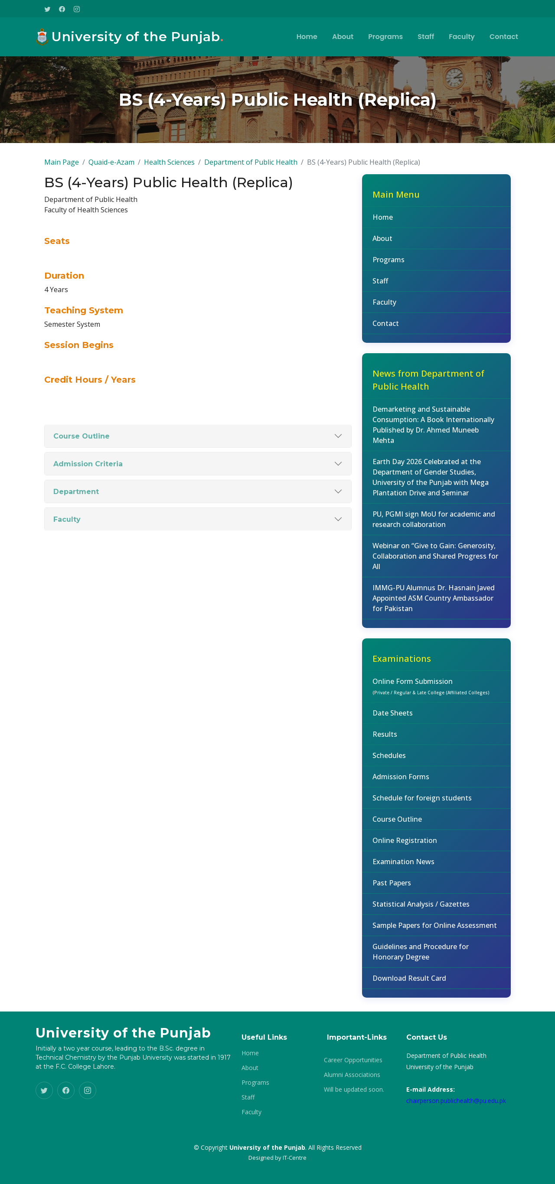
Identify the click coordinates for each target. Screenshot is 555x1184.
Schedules (389, 769)
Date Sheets (392, 727)
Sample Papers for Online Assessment (434, 939)
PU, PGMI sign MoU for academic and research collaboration (433, 533)
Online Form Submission (431, 700)
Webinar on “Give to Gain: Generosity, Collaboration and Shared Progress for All (435, 570)
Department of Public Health (250, 176)
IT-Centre (295, 1157)
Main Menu (396, 209)
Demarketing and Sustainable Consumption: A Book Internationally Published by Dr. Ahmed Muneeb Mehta (433, 439)
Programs (385, 37)
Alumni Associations (352, 1075)
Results (384, 748)
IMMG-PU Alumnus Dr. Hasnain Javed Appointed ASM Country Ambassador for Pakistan (433, 612)
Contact (504, 37)
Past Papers (391, 897)
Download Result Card (409, 992)
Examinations (401, 673)
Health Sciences (169, 176)
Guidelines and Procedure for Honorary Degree (420, 966)
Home (307, 37)
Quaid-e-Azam (111, 176)
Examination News (403, 876)
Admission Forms (400, 791)
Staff (426, 37)
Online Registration (404, 854)
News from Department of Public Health (428, 394)
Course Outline (397, 833)
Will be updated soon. (354, 1089)
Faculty (462, 37)
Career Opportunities (353, 1060)
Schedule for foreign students (422, 812)
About (342, 37)
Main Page (61, 176)
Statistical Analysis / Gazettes (421, 918)
